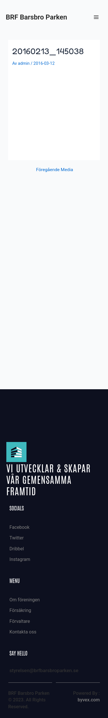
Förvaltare (20, 621)
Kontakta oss (23, 632)
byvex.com (88, 700)
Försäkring (20, 610)
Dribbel (17, 548)
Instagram (20, 559)
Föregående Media (54, 170)
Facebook (19, 527)
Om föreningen (25, 599)
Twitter (17, 538)
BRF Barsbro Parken (36, 17)
